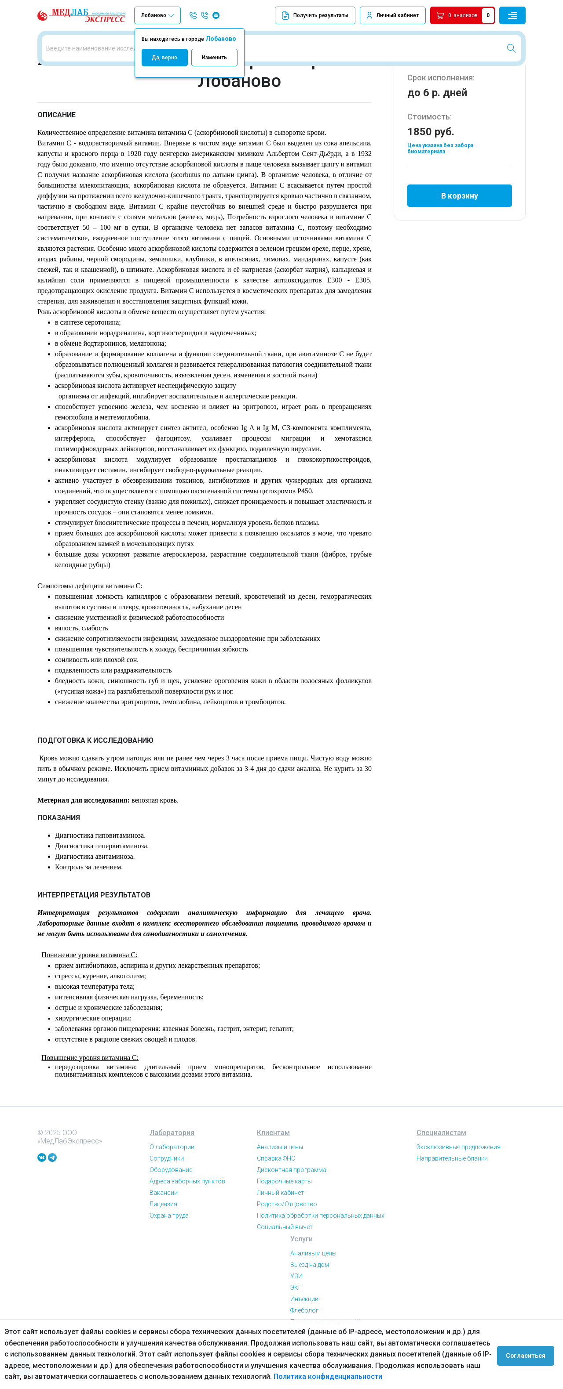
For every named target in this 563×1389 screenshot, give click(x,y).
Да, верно (164, 57)
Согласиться (528, 1354)
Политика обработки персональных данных (320, 1252)
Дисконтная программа (291, 1207)
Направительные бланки (452, 1195)
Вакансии (164, 1229)
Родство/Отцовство (287, 1241)
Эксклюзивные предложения (459, 1184)
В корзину (459, 230)
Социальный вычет (285, 1264)
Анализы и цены (280, 1184)
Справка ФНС (276, 1195)
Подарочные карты (284, 1218)
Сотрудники (167, 1195)
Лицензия (163, 1241)
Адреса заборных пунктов (187, 1218)
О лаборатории (172, 1184)
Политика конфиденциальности (328, 1376)
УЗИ (296, 1313)
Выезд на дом (309, 1302)
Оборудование (171, 1207)
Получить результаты (315, 15)
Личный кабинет (398, 15)
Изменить (214, 57)
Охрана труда (169, 1252)
